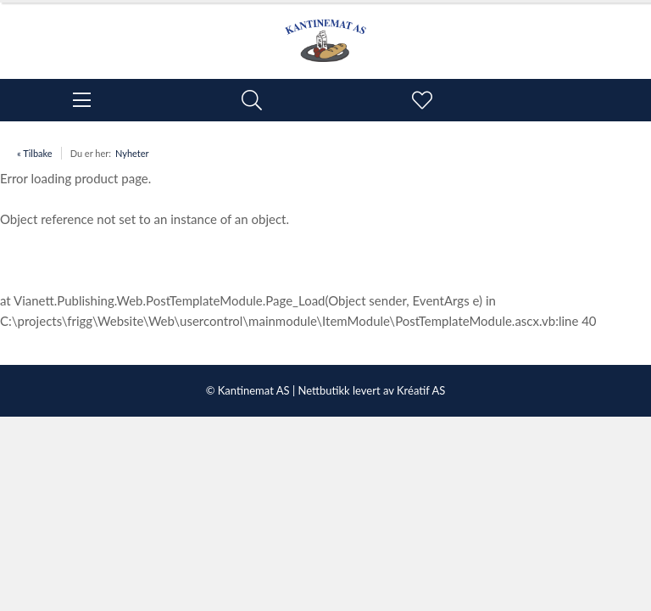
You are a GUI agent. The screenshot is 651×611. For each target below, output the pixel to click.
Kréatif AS (421, 390)
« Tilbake (35, 153)
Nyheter (132, 153)
